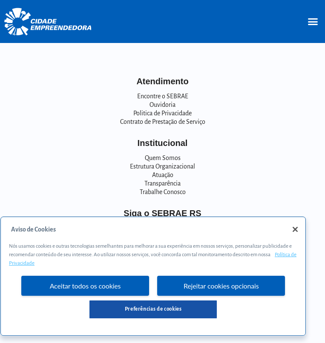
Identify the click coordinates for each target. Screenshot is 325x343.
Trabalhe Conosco (163, 192)
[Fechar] (295, 229)
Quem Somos (163, 157)
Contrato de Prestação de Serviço (162, 121)
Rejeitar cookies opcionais (221, 286)
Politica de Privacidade (162, 113)
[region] (153, 276)
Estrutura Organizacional (162, 166)
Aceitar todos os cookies (85, 286)
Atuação (162, 175)
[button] (313, 22)
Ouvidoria (162, 104)
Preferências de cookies (153, 309)
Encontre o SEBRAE (162, 96)
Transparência (162, 183)
